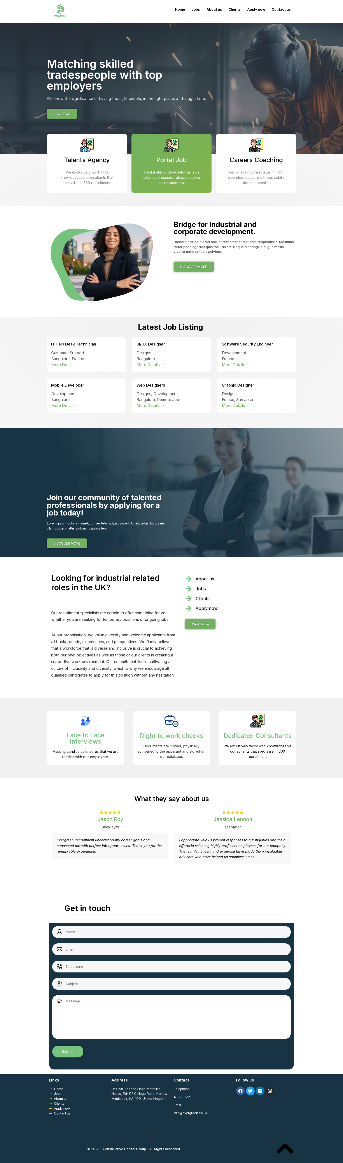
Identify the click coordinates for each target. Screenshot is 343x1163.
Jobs (196, 9)
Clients (235, 9)
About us (214, 9)
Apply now (256, 9)
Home (180, 9)
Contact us (281, 9)
